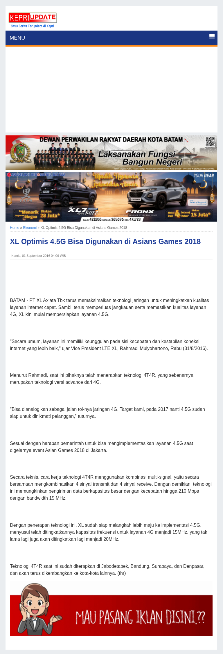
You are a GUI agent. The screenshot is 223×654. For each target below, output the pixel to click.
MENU (17, 38)
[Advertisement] (111, 91)
